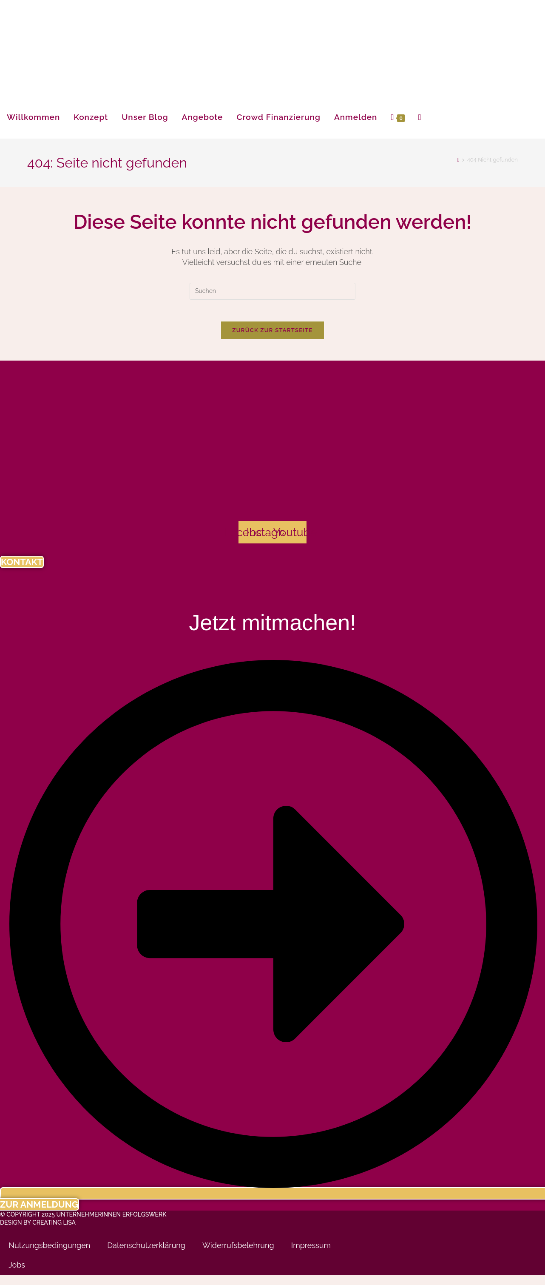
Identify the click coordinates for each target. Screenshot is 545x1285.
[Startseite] (458, 159)
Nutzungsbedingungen (49, 1256)
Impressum (311, 1256)
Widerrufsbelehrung (238, 1256)
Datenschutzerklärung (146, 1256)
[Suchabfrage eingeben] (272, 291)
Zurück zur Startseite (272, 334)
